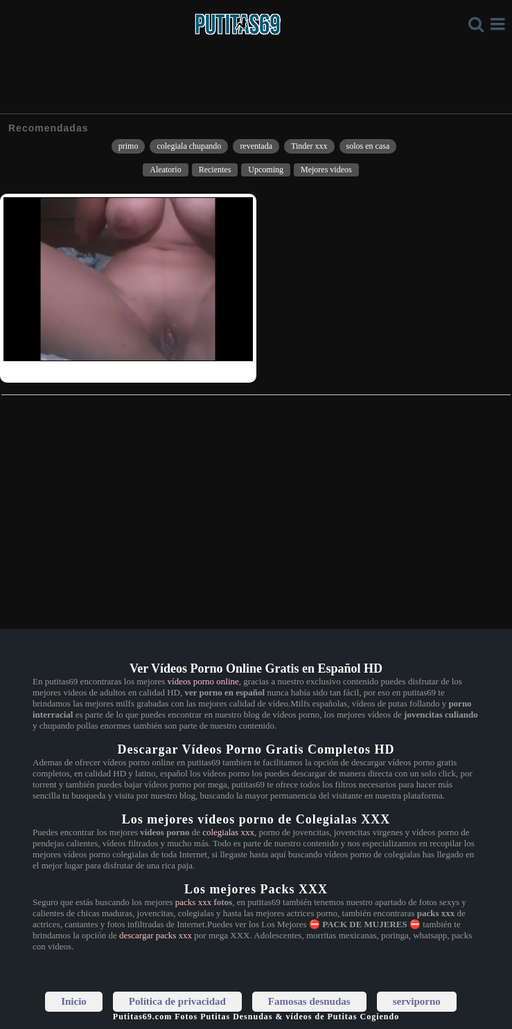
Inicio (74, 1001)
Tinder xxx (309, 146)
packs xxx (193, 902)
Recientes (215, 169)
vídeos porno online (203, 681)
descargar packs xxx (155, 935)
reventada (256, 146)
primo (128, 146)
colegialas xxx (228, 832)
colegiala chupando (189, 146)
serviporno (417, 1001)
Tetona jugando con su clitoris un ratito (73, 370)
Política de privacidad (177, 1001)
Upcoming (265, 169)
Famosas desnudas (309, 1001)
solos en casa (368, 146)
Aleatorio (165, 169)
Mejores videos (326, 169)
